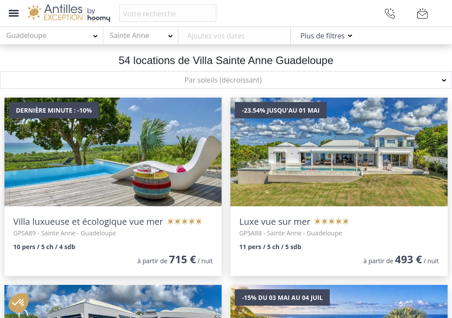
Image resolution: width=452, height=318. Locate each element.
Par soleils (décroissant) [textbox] (223, 80)
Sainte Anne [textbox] (129, 35)
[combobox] (51, 36)
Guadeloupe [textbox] (26, 35)
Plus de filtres (322, 36)
